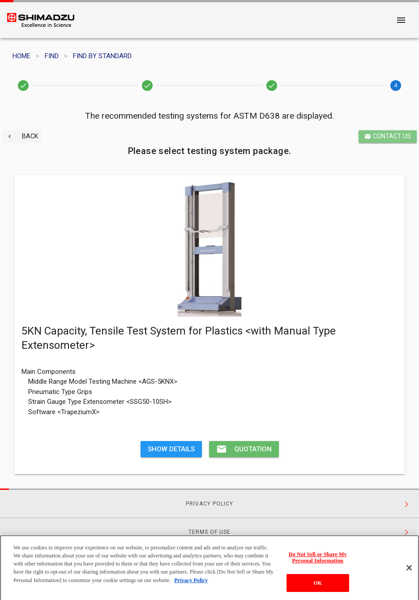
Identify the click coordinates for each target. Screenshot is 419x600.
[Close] (409, 572)
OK (317, 586)
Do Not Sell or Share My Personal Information (318, 561)
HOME (21, 56)
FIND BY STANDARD (102, 56)
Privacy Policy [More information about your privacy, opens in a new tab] (191, 584)
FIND (52, 56)
